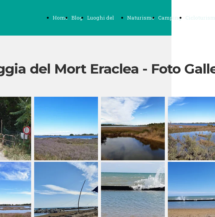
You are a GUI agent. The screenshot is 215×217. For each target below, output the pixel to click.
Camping (170, 17)
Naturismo (141, 17)
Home (60, 17)
